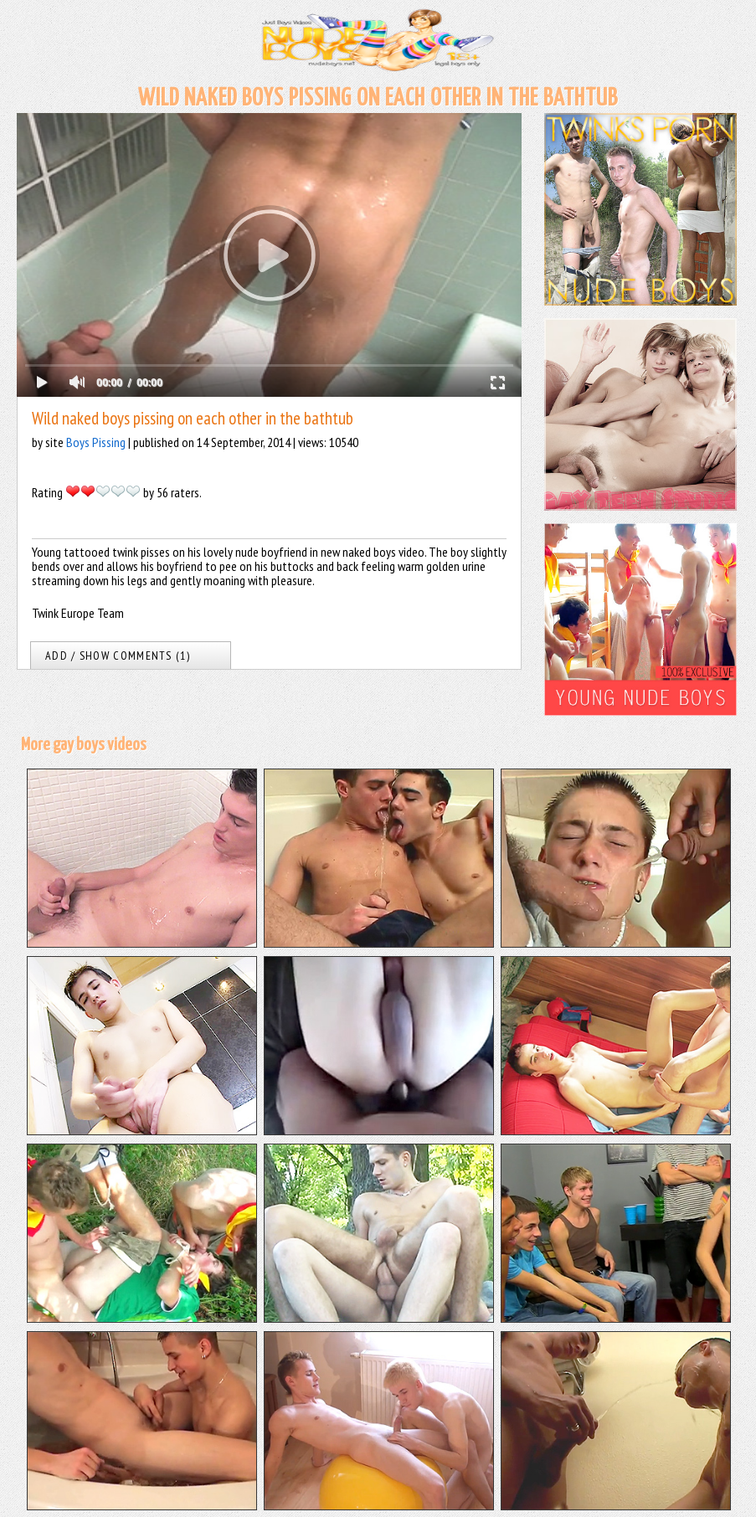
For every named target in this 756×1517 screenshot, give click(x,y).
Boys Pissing (96, 442)
